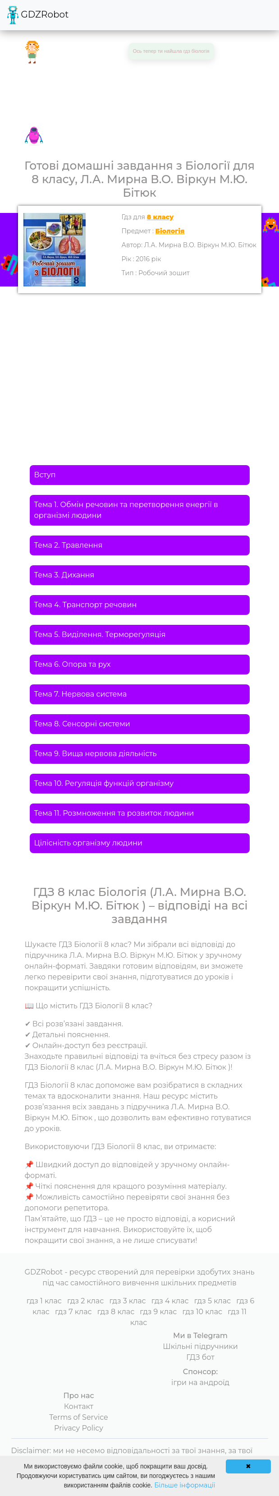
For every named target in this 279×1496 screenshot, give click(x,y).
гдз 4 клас (170, 1301)
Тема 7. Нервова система (80, 694)
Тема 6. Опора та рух (72, 664)
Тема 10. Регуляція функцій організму (104, 783)
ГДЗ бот (200, 1357)
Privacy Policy (78, 1428)
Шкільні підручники (200, 1346)
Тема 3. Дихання (64, 575)
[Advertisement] (140, 361)
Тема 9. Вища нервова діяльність (95, 753)
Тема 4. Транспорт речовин (85, 604)
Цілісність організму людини (88, 843)
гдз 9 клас (158, 1311)
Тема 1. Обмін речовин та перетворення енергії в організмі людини (126, 510)
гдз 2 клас (85, 1301)
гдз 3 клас (127, 1301)
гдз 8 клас (115, 1311)
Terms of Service (78, 1417)
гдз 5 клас (212, 1301)
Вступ (45, 475)
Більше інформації (184, 1485)
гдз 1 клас (44, 1301)
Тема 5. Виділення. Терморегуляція (100, 634)
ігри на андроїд (200, 1382)
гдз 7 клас (73, 1311)
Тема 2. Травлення (68, 545)
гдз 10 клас (202, 1311)
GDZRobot (38, 15)
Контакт (78, 1406)
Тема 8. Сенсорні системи (82, 724)
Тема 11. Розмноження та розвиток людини (114, 813)
